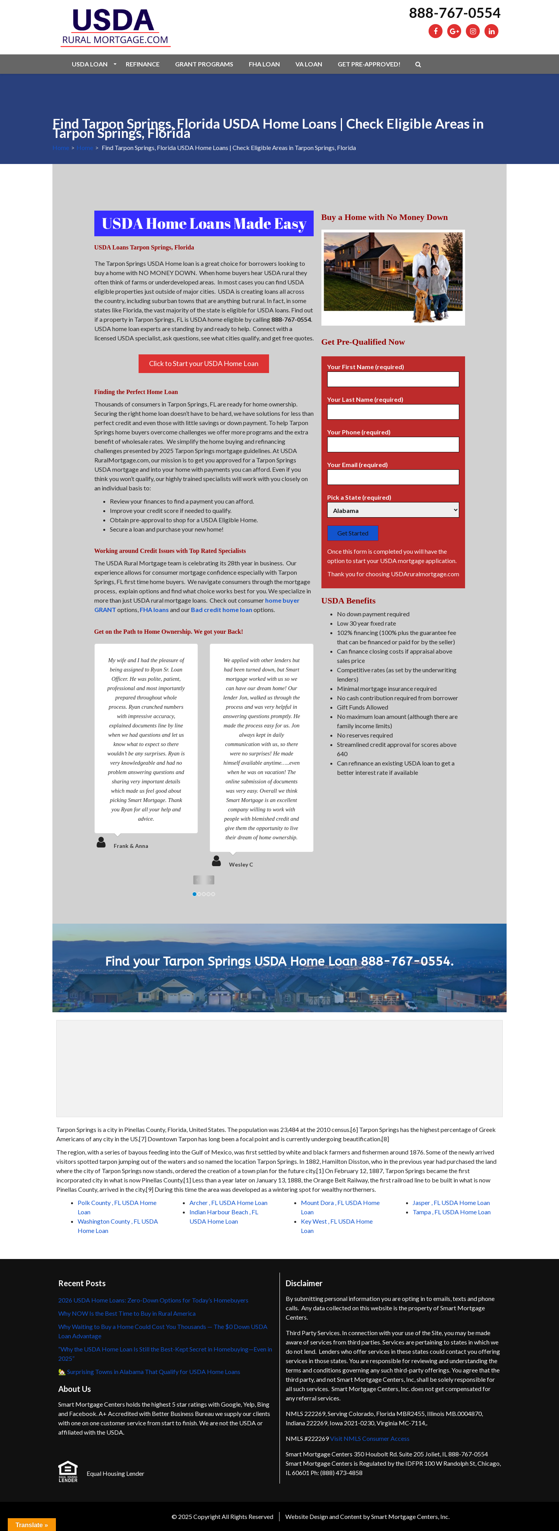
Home (60, 147)
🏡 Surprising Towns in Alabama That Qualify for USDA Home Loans (149, 1371)
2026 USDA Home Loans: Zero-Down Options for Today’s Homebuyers (153, 1300)
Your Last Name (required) (393, 406)
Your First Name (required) (393, 373)
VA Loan (308, 64)
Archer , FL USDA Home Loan (228, 1202)
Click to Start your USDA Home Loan (204, 363)
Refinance (143, 64)
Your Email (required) (393, 471)
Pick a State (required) (393, 503)
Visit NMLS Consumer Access (370, 1438)
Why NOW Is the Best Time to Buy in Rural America (127, 1313)
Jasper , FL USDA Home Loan (451, 1202)
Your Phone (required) (393, 438)
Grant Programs (204, 64)
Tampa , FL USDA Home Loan (452, 1211)
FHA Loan (264, 64)
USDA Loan (90, 64)
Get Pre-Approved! (369, 64)
